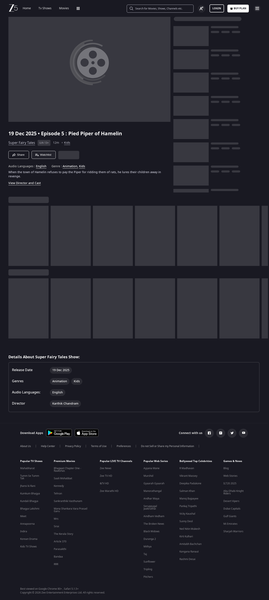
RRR (56, 564)
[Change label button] (201, 9)
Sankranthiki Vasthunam (68, 501)
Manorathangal (153, 491)
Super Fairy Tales (21, 142)
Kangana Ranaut (189, 552)
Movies (64, 8)
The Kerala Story (63, 534)
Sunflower (149, 562)
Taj (145, 554)
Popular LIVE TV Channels (116, 461)
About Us (25, 446)
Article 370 (60, 541)
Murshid (148, 476)
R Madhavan (186, 468)
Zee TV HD (106, 476)
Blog (226, 468)
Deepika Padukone (190, 483)
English (41, 166)
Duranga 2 (150, 539)
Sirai (56, 526)
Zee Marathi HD (109, 491)
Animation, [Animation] (70, 166)
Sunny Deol (186, 521)
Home (27, 8)
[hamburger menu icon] (257, 8)
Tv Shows (44, 8)
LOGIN (216, 8)
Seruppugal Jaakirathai (150, 507)
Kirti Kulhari (186, 536)
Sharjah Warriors (233, 531)
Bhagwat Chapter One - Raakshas (67, 469)
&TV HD (104, 483)
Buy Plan (238, 8)
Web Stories (230, 476)
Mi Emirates (230, 524)
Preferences (124, 446)
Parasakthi (60, 549)
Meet (23, 516)
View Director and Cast (24, 183)
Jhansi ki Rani (27, 486)
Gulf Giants (229, 516)
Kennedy (59, 486)
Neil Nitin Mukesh (189, 529)
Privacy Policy (73, 446)
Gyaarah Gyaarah (154, 483)
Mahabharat (27, 468)
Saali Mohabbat (63, 478)
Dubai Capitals (231, 509)
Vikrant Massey (188, 476)
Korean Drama (28, 539)
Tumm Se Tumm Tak (29, 477)
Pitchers (148, 577)
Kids (67, 143)
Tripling (148, 569)
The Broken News (154, 524)
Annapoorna (27, 524)
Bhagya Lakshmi (29, 509)
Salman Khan (187, 491)
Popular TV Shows (31, 461)
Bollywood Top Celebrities (195, 461)
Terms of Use (99, 446)
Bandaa (58, 557)
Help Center (48, 446)
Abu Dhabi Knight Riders (233, 492)
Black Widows (152, 531)
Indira (23, 531)
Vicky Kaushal (187, 514)
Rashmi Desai (187, 559)
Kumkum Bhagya (30, 493)
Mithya (148, 546)
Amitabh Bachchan (190, 544)
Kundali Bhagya (29, 501)
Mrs (56, 519)
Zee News (105, 468)
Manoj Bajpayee (188, 498)
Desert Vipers (231, 501)
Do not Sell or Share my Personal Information (167, 446)
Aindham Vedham (154, 516)
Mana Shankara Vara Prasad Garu (70, 510)
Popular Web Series (156, 461)
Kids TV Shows (28, 546)
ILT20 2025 (229, 483)
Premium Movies (64, 461)
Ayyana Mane (152, 468)
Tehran (58, 493)
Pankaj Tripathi (188, 506)
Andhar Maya (151, 498)
